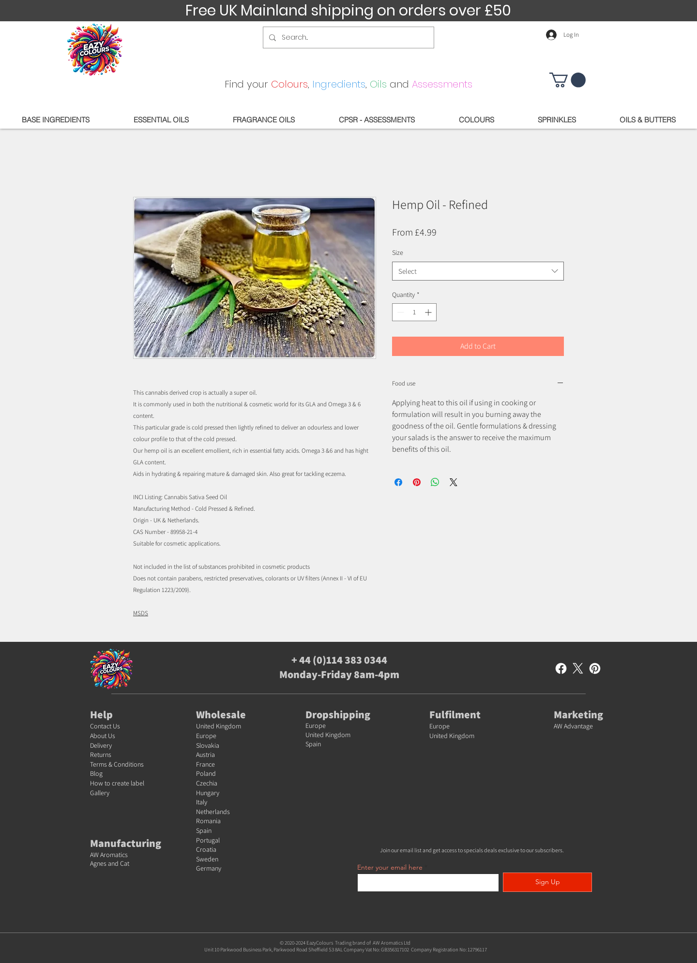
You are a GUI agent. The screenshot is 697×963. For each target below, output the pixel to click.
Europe (206, 735)
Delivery (101, 745)
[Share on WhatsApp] (435, 482)
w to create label (121, 783)
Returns (100, 754)
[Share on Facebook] (398, 482)
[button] (567, 80)
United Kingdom (218, 726)
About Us (102, 735)
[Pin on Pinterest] (417, 482)
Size (397, 252)
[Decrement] (400, 312)
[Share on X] (453, 482)
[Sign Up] (547, 882)
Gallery (99, 792)
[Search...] (347, 37)
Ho (94, 783)
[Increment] (429, 312)
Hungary (207, 792)
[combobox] (478, 271)
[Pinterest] (595, 668)
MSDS (140, 613)
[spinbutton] (414, 312)
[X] (578, 668)
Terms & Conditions (117, 764)
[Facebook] (561, 668)
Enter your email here (390, 867)
